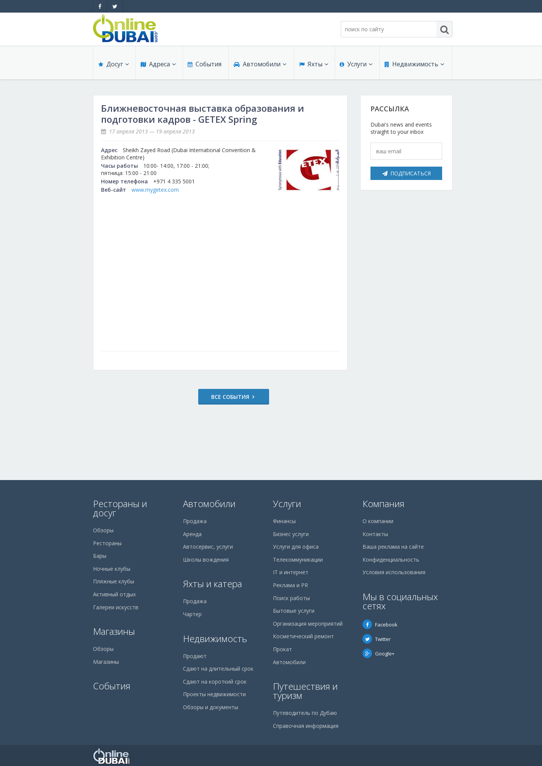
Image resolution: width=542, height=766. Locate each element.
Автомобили (259, 65)
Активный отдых (114, 594)
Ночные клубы (111, 568)
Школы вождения (206, 559)
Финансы (284, 521)
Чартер (192, 614)
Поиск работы (291, 598)
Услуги (356, 65)
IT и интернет (290, 572)
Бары (99, 555)
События (204, 65)
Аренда (192, 534)
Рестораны (107, 543)
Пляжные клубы (113, 581)
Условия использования (393, 572)
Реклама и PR (290, 585)
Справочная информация (305, 725)
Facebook (380, 624)
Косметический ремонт (303, 636)
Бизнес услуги (291, 534)
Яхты (313, 65)
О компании (377, 521)
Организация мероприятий (308, 623)
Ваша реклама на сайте (393, 546)
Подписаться (406, 173)
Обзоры (103, 530)
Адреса (157, 65)
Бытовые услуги (293, 610)
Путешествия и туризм (305, 691)
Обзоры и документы (210, 707)
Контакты (375, 534)
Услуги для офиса (296, 546)
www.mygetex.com (155, 189)
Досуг (113, 65)
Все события (217, 396)
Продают (195, 656)
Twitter (376, 639)
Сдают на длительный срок (218, 668)
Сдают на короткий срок (215, 681)
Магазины (114, 631)
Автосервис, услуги (208, 546)
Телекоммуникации (298, 559)
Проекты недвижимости (214, 694)
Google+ (378, 653)
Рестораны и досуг (120, 508)
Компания (383, 503)
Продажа (195, 521)
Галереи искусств (115, 607)
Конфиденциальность (390, 559)
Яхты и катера (212, 583)
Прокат (282, 649)
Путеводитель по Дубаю (305, 712)
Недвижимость (414, 65)
